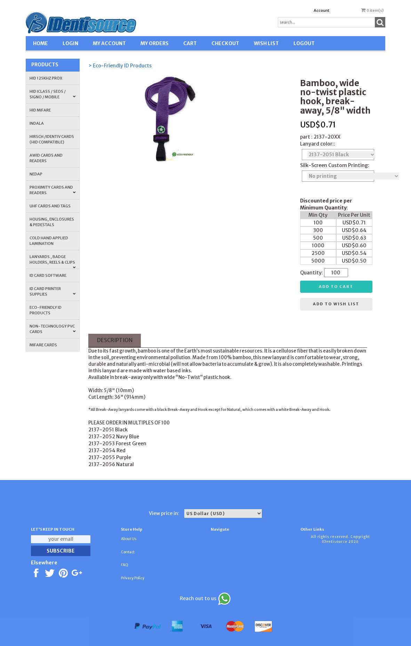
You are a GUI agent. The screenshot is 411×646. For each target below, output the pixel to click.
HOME (40, 43)
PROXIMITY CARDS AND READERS (53, 190)
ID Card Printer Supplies (53, 291)
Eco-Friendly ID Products (46, 310)
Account (321, 10)
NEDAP (36, 174)
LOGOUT (304, 43)
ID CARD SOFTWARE (48, 275)
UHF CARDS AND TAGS (50, 206)
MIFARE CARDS (43, 344)
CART (190, 43)
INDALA (37, 123)
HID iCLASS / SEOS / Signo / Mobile (53, 94)
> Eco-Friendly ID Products (120, 66)
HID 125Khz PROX (46, 78)
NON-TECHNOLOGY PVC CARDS (53, 329)
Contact (128, 552)
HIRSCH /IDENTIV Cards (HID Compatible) (52, 139)
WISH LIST (266, 43)
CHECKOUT (225, 43)
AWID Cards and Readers (46, 158)
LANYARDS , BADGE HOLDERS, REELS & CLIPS (53, 261)
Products (44, 64)
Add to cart (336, 286)
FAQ (124, 565)
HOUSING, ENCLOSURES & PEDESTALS (52, 222)
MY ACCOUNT (109, 43)
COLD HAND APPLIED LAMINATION (49, 240)
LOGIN (70, 43)
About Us (128, 539)
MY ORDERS (154, 43)
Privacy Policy (132, 578)
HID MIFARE (40, 110)
